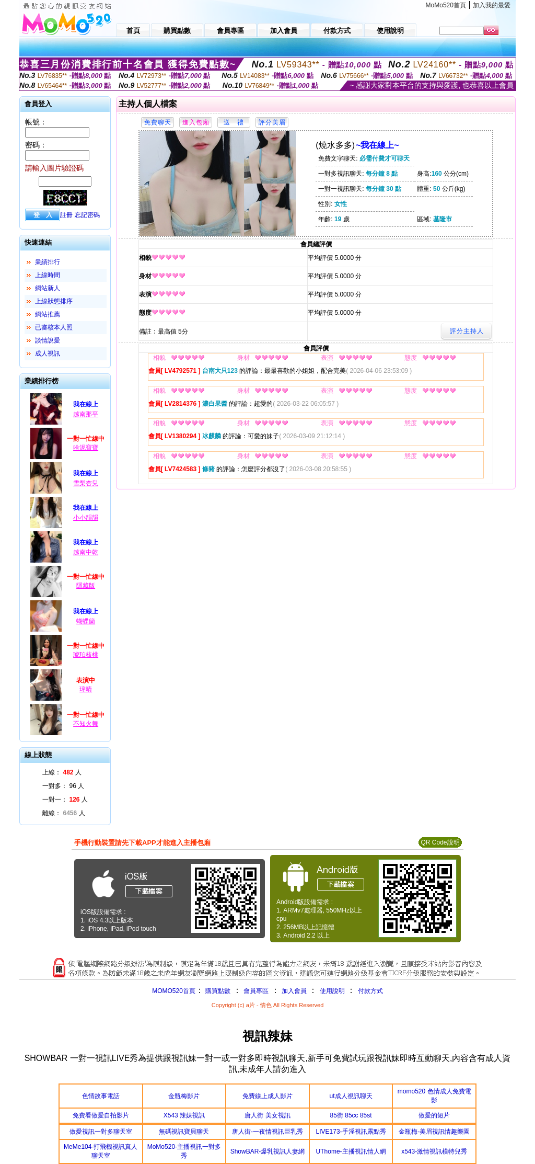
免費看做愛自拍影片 (101, 1115)
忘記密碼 (87, 215)
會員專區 (256, 991)
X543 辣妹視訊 (184, 1115)
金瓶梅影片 (184, 1096)
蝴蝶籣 (85, 621)
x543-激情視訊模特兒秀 (434, 1151)
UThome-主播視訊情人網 (351, 1151)
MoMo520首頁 (446, 5)
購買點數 (217, 991)
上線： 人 (62, 772)
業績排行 (47, 262)
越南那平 (85, 414)
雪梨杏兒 (85, 483)
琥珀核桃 (85, 654)
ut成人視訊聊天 (351, 1096)
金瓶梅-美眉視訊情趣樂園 (434, 1131)
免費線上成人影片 (267, 1096)
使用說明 (332, 991)
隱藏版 (85, 585)
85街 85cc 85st (351, 1115)
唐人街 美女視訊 (267, 1115)
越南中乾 (85, 552)
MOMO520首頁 (173, 991)
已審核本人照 (54, 327)
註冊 (66, 215)
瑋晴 (85, 689)
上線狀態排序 (54, 301)
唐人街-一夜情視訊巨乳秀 (267, 1131)
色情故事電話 (101, 1096)
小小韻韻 (85, 517)
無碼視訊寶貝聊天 (184, 1131)
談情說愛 (47, 340)
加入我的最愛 (491, 5)
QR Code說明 (440, 842)
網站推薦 (47, 314)
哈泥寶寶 (85, 447)
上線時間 (47, 275)
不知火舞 (85, 723)
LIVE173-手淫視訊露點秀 (351, 1131)
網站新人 (47, 288)
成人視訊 (47, 353)
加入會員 (294, 991)
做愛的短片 (434, 1115)
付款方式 (370, 991)
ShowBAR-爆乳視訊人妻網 (267, 1151)
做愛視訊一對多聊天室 (100, 1131)
